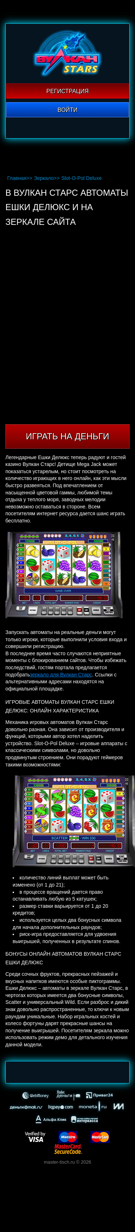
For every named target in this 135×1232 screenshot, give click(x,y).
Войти (67, 110)
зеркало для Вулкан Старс (61, 675)
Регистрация (67, 91)
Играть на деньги (67, 436)
